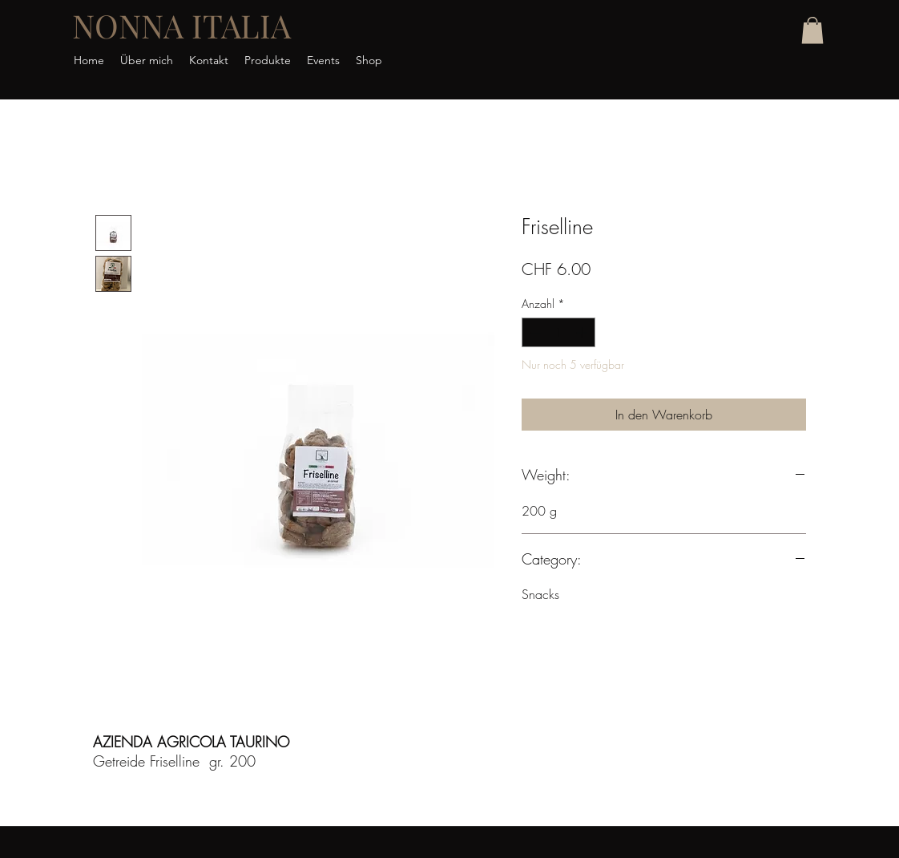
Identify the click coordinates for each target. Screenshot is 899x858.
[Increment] (583, 332)
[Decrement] (534, 332)
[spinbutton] (558, 332)
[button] (812, 30)
